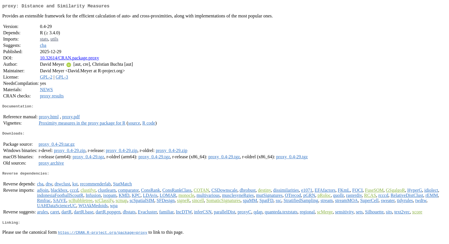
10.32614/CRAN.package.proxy (69, 59)
